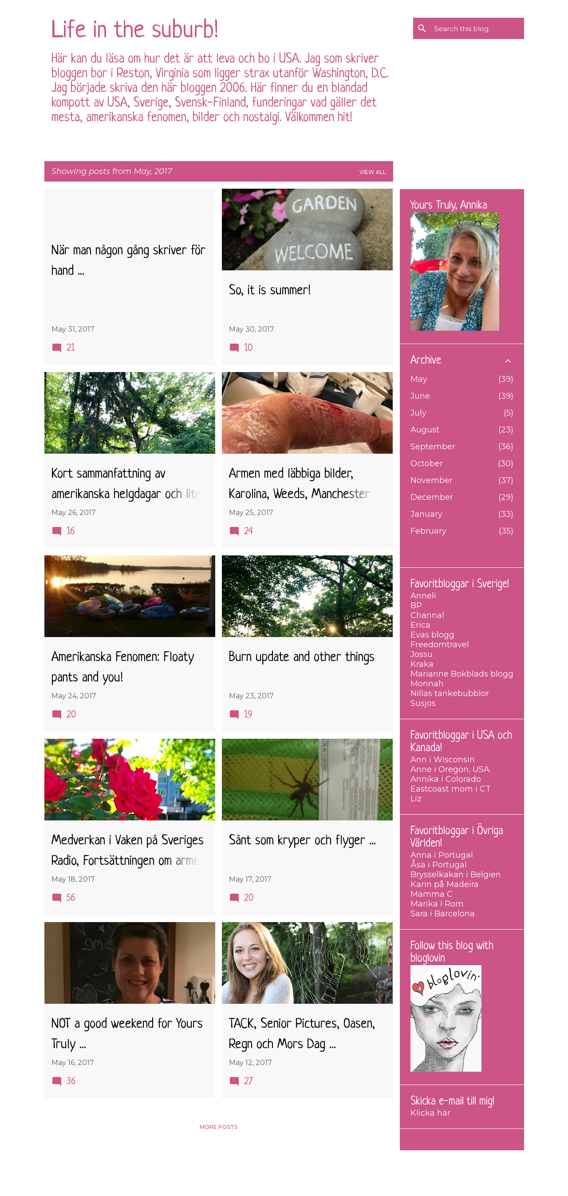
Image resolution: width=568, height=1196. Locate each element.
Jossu (421, 654)
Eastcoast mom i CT (450, 789)
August (424, 430)
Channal (427, 615)
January (426, 514)
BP (416, 605)
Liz (416, 799)
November (431, 480)
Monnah (427, 684)
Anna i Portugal (441, 855)
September (432, 446)
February (428, 531)
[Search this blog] (477, 28)
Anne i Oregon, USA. (450, 769)
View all (372, 172)
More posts (218, 1127)
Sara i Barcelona (442, 914)
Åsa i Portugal (438, 865)
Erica (420, 625)
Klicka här (430, 1113)
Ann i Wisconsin (442, 759)
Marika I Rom (437, 904)
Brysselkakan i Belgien (455, 874)
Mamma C (431, 894)
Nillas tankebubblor (449, 693)
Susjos (423, 703)
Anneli (423, 596)
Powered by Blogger (284, 1163)
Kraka (422, 664)
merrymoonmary (310, 1182)
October (426, 463)
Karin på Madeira (444, 884)
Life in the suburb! (134, 31)
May (418, 379)
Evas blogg (432, 635)
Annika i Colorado (445, 779)
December (431, 497)
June (420, 396)
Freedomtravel (439, 644)
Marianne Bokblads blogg (461, 674)
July (418, 413)
